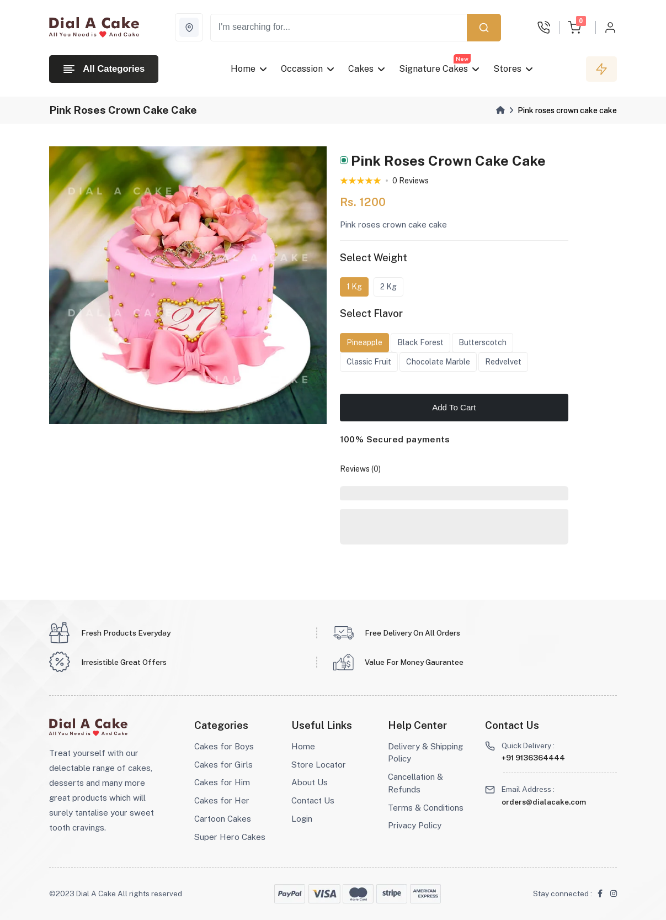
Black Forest (420, 344)
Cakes (361, 69)
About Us (309, 782)
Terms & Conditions (425, 807)
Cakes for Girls (223, 764)
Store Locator (318, 764)
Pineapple (364, 344)
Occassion (302, 69)
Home (243, 69)
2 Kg (388, 288)
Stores (507, 69)
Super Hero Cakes (229, 837)
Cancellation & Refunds (415, 783)
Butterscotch (483, 344)
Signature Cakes (433, 69)
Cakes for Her (221, 800)
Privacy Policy (414, 825)
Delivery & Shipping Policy (425, 753)
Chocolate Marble (438, 363)
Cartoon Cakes (222, 818)
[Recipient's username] (338, 27)
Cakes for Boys (224, 746)
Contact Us (312, 800)
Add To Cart (454, 409)
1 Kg (354, 288)
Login (301, 818)
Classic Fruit (369, 363)
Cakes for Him (222, 782)
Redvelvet (503, 363)
